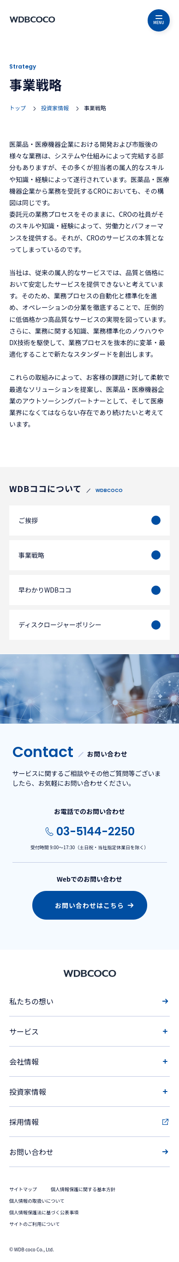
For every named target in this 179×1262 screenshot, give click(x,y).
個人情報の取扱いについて (37, 1200)
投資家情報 (55, 108)
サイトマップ (23, 1189)
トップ (17, 108)
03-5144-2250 (95, 831)
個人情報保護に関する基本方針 (83, 1189)
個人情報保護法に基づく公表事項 (43, 1212)
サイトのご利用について (34, 1223)
